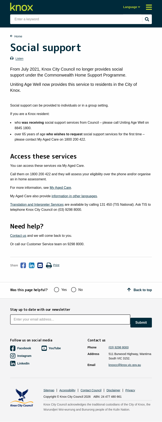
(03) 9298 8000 (119, 347)
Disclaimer (113, 390)
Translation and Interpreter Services (37, 204)
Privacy (130, 390)
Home (18, 36)
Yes (60, 289)
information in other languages (74, 196)
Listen (19, 58)
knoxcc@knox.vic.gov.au (125, 365)
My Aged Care (60, 187)
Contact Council (91, 390)
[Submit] (147, 19)
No (77, 289)
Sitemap (48, 390)
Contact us (18, 235)
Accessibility (67, 390)
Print (52, 265)
